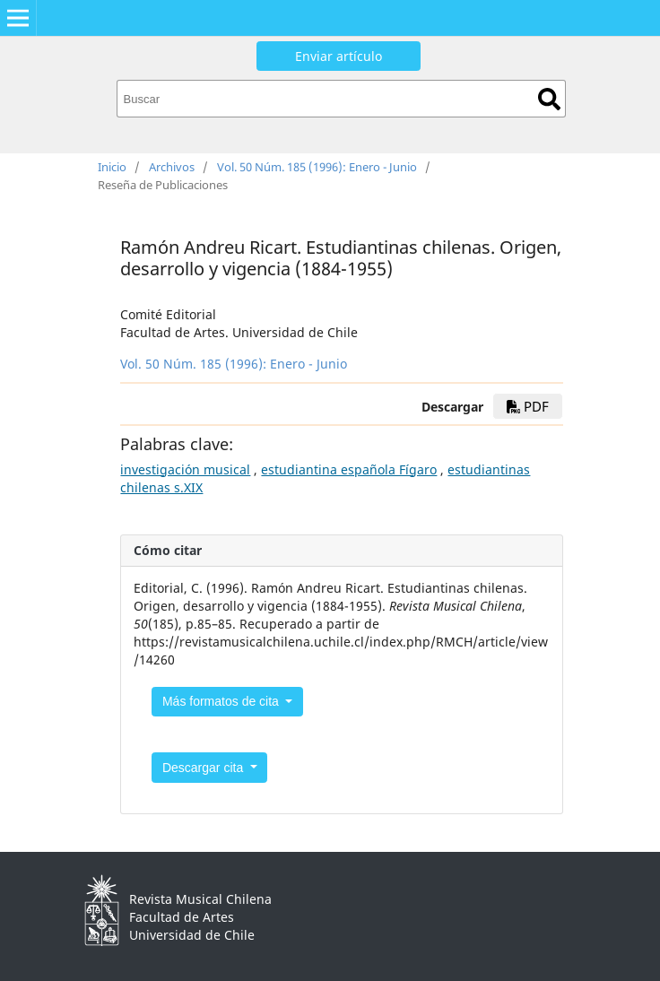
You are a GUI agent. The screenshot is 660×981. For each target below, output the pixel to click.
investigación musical (185, 469)
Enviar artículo (338, 56)
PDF (528, 406)
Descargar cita (204, 767)
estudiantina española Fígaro (349, 469)
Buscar (549, 99)
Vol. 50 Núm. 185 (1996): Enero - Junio (317, 167)
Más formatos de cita (222, 701)
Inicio (112, 167)
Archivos (172, 167)
